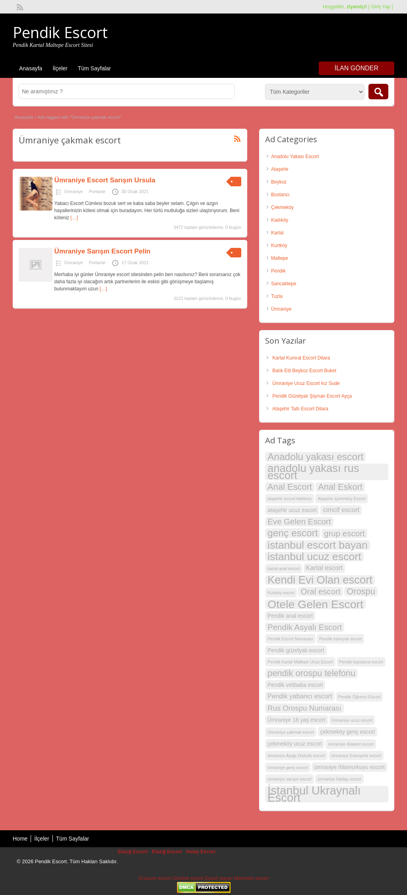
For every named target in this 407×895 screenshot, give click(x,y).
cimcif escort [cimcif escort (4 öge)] (341, 510)
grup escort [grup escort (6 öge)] (344, 533)
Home (20, 838)
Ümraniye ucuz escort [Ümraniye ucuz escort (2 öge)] (351, 720)
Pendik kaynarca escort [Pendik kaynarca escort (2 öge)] (361, 661)
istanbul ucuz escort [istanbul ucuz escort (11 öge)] (314, 556)
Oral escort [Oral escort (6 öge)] (320, 591)
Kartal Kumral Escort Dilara (301, 358)
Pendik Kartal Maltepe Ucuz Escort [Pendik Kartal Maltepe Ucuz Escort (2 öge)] (300, 661)
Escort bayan (219, 878)
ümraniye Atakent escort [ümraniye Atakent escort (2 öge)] (350, 744)
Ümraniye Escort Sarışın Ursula (104, 180)
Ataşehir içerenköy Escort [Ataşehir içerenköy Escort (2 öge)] (342, 498)
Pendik (278, 271)
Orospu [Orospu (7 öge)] (361, 591)
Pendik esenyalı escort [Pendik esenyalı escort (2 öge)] (340, 638)
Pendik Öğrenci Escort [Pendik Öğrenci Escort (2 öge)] (359, 696)
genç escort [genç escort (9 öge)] (292, 533)
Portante (97, 191)
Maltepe (279, 258)
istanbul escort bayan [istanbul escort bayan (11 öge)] (317, 545)
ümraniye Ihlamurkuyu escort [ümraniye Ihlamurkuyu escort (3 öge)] (349, 767)
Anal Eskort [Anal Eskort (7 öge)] (340, 487)
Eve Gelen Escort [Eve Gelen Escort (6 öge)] (299, 521)
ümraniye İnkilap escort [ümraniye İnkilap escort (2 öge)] (339, 779)
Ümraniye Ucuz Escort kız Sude (305, 383)
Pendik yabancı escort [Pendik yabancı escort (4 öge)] (299, 696)
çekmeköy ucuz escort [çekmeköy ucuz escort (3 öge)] (294, 743)
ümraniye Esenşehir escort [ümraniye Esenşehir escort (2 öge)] (356, 755)
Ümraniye (73, 191)
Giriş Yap (380, 7)
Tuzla (277, 296)
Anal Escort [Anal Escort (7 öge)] (289, 487)
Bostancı (280, 194)
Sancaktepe (283, 283)
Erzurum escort (155, 878)
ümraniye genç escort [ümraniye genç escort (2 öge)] (287, 767)
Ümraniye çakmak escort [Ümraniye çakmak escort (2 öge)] (290, 732)
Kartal (277, 233)
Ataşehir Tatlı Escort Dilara (300, 409)
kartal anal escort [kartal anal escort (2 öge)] (283, 568)
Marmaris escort (251, 878)
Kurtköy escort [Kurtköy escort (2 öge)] (281, 592)
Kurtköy (279, 245)
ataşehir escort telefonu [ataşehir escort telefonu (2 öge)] (289, 498)
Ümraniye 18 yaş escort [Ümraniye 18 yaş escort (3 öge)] (296, 720)
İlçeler (59, 68)
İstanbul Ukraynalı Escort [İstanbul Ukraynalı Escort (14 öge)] (314, 794)
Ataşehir (280, 169)
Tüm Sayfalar (94, 68)
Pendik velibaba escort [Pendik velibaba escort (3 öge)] (295, 685)
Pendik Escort (60, 32)
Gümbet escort (188, 878)
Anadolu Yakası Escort (295, 156)
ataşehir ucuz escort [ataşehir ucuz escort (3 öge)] (292, 510)
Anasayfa (30, 68)
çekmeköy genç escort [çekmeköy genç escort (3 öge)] (347, 732)
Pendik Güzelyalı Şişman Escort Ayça (312, 396)
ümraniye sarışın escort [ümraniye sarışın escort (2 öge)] (289, 779)
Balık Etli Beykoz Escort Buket (304, 370)
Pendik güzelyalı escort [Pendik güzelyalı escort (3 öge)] (295, 650)
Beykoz (279, 182)
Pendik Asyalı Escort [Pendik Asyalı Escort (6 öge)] (304, 627)
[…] (74, 217)
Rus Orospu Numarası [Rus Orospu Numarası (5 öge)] (304, 708)
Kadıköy (279, 220)
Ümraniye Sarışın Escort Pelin (102, 251)
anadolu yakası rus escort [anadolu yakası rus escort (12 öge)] (313, 472)
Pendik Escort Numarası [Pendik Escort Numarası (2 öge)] (290, 638)
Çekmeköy (282, 207)
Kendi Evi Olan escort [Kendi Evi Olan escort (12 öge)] (319, 580)
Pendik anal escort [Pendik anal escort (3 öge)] (290, 616)
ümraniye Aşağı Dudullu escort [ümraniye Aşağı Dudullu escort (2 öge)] (296, 755)
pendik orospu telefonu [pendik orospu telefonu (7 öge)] (311, 673)
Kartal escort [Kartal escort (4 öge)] (324, 568)
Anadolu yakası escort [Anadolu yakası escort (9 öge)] (315, 457)
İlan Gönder (356, 68)
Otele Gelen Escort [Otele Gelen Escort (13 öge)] (315, 604)
